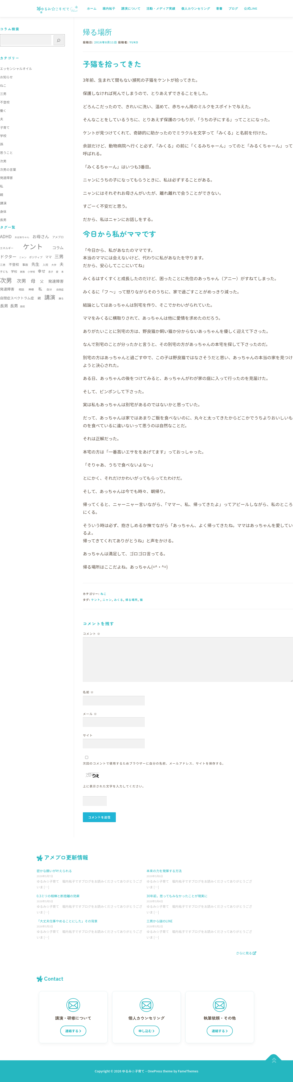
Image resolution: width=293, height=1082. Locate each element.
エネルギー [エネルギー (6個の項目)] (7, 248)
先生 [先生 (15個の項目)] (35, 264)
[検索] (59, 40)
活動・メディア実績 (160, 8)
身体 (3, 211)
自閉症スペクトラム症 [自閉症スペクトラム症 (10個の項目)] (17, 298)
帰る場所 (131, 600)
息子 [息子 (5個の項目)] (50, 271)
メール (90, 714)
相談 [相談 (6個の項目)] (21, 289)
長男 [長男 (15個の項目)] (4, 306)
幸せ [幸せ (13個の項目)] (42, 271)
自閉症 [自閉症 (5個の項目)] (60, 289)
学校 (3, 135)
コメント (91, 633)
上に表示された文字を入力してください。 (114, 786)
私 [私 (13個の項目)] (40, 289)
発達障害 (6, 177)
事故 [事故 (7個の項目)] (25, 264)
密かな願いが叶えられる (54, 870)
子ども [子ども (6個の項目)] (4, 271)
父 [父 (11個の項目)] (42, 281)
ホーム (92, 8)
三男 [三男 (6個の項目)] (2, 265)
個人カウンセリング (195, 8)
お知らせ (6, 77)
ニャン (107, 600)
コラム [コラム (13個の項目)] (58, 247)
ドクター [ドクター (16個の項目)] (8, 256)
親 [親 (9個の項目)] (39, 298)
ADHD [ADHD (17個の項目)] (6, 236)
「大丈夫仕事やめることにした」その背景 (67, 921)
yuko (134, 42)
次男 (3, 161)
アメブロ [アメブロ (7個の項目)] (58, 237)
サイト (88, 735)
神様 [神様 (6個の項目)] (31, 289)
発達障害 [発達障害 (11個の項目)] (7, 289)
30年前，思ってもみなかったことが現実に (176, 896)
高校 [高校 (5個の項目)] (22, 306)
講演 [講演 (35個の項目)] (49, 297)
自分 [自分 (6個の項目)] (49, 289)
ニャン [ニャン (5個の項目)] (23, 257)
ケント (95, 600)
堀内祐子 (109, 8)
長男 (3, 219)
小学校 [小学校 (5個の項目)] (31, 271)
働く (3, 110)
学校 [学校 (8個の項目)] (14, 271)
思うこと (6, 152)
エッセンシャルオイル (16, 68)
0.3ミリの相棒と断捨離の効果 (58, 896)
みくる (118, 600)
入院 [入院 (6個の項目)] (45, 265)
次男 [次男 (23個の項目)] (21, 280)
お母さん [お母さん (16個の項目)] (41, 236)
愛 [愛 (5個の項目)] (57, 271)
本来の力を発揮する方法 (164, 870)
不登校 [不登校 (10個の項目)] (14, 264)
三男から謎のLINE (159, 921)
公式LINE (250, 8)
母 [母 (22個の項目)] (33, 280)
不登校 (5, 102)
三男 (3, 93)
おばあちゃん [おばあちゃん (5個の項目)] (22, 237)
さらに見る (246, 953)
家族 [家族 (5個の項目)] (22, 271)
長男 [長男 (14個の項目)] (14, 306)
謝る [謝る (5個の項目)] (61, 298)
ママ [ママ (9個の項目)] (48, 256)
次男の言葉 (8, 169)
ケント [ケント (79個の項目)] (33, 246)
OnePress (155, 1071)
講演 (3, 203)
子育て (5, 127)
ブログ (233, 8)
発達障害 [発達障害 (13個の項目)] (56, 281)
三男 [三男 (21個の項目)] (59, 256)
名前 (88, 692)
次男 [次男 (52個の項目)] (6, 280)
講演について (131, 8)
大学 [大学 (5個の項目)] (54, 265)
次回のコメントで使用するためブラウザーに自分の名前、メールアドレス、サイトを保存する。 (154, 763)
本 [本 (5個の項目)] (62, 271)
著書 (219, 8)
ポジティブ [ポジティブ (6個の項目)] (35, 257)
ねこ (103, 594)
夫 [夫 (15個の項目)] (62, 264)
